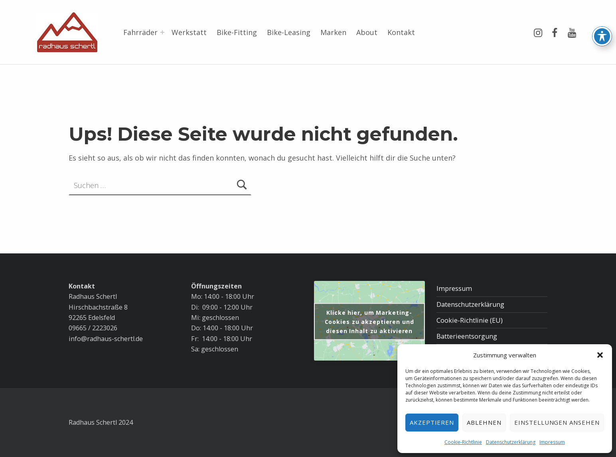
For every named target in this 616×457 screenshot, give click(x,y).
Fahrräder (140, 32)
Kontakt (401, 32)
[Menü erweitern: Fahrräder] (162, 32)
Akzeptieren (432, 422)
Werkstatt (189, 32)
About (366, 32)
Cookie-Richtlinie (463, 442)
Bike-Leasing (288, 32)
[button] (600, 355)
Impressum (552, 442)
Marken (333, 32)
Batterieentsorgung (466, 336)
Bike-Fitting (237, 32)
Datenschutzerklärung (510, 442)
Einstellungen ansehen (557, 422)
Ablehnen (484, 422)
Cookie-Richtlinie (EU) (469, 320)
